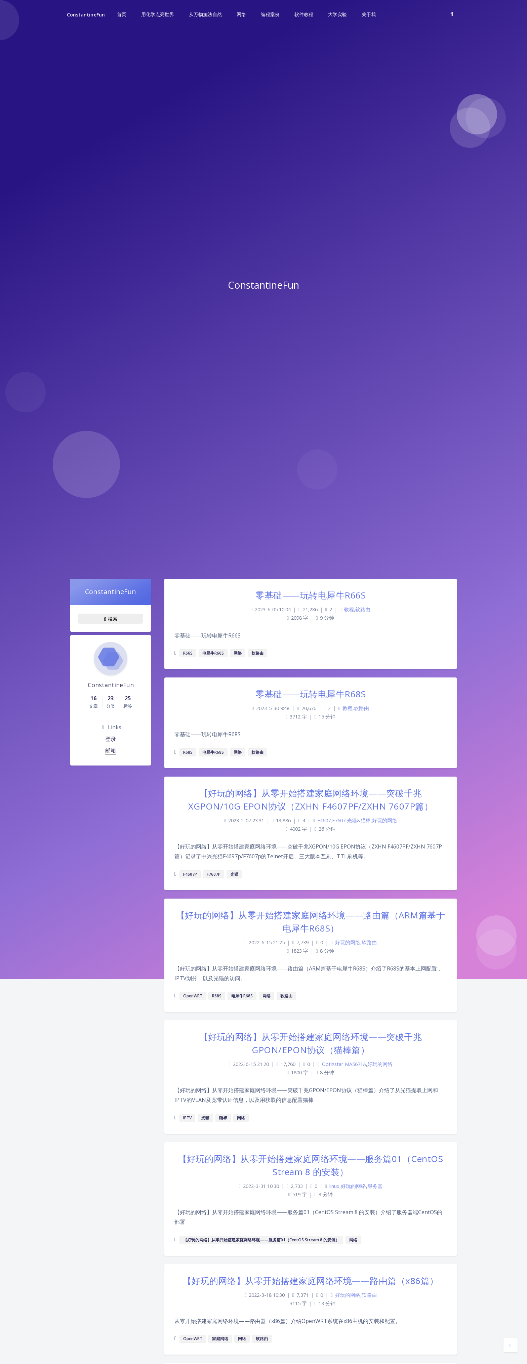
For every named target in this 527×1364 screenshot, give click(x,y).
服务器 (374, 1186)
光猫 (234, 874)
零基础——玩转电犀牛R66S (310, 595)
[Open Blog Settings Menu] (510, 1345)
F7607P (213, 874)
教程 (349, 609)
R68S (188, 752)
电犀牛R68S (213, 752)
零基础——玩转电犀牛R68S (310, 694)
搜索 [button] (110, 619)
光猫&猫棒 (359, 820)
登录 (110, 739)
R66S (188, 653)
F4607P (190, 874)
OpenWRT (192, 996)
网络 (238, 653)
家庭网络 (220, 1338)
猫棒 (223, 1118)
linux (334, 1186)
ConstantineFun (86, 14)
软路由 (362, 609)
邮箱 (110, 750)
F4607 (324, 820)
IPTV (187, 1118)
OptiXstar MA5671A (344, 1064)
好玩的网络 (384, 820)
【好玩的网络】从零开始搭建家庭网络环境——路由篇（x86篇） (311, 1281)
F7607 (339, 820)
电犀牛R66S (213, 653)
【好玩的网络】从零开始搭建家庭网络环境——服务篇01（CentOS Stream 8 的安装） (261, 1240)
